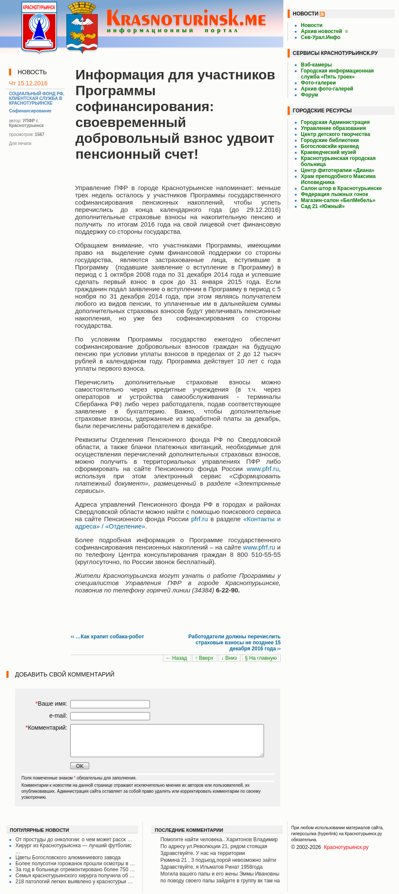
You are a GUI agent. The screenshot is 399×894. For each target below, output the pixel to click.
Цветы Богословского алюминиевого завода (67, 858)
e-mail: (58, 715)
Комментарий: (46, 727)
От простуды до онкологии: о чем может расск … (73, 840)
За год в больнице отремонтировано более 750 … (75, 870)
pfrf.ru (199, 519)
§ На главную (261, 658)
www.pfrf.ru (263, 468)
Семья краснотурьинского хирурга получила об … (75, 876)
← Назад (176, 658)
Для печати (20, 143)
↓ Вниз (229, 658)
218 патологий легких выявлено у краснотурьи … (74, 882)
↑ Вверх (205, 658)
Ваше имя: (51, 703)
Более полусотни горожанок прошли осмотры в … (75, 864)
